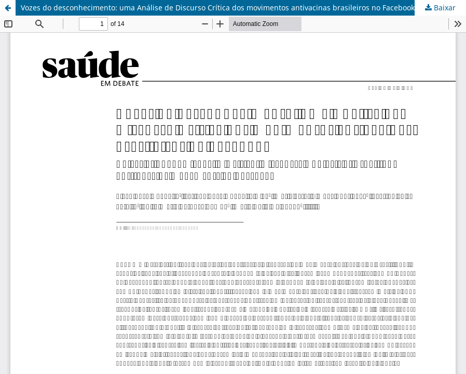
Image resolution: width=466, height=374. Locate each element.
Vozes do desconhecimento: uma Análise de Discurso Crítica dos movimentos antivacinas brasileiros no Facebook (218, 7)
